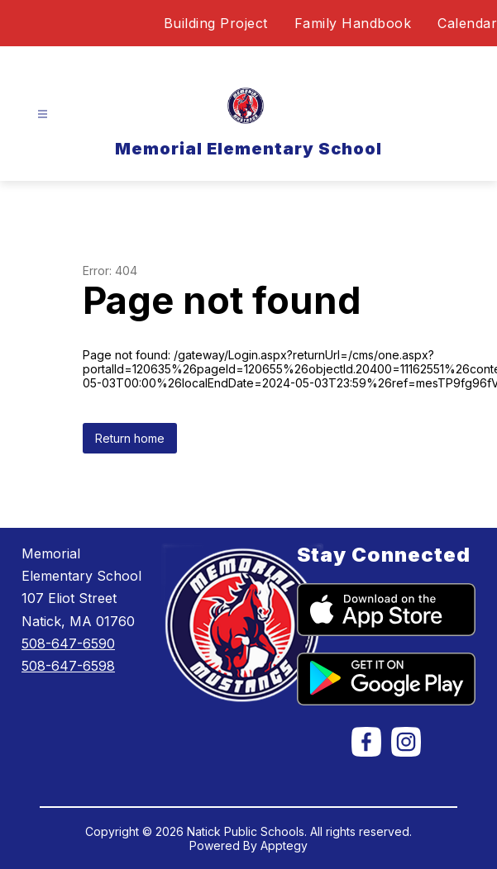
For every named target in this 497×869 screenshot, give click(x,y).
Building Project (216, 23)
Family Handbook (353, 23)
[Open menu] (42, 114)
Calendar (467, 23)
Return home (130, 438)
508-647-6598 (68, 666)
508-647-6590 (68, 643)
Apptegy (284, 845)
